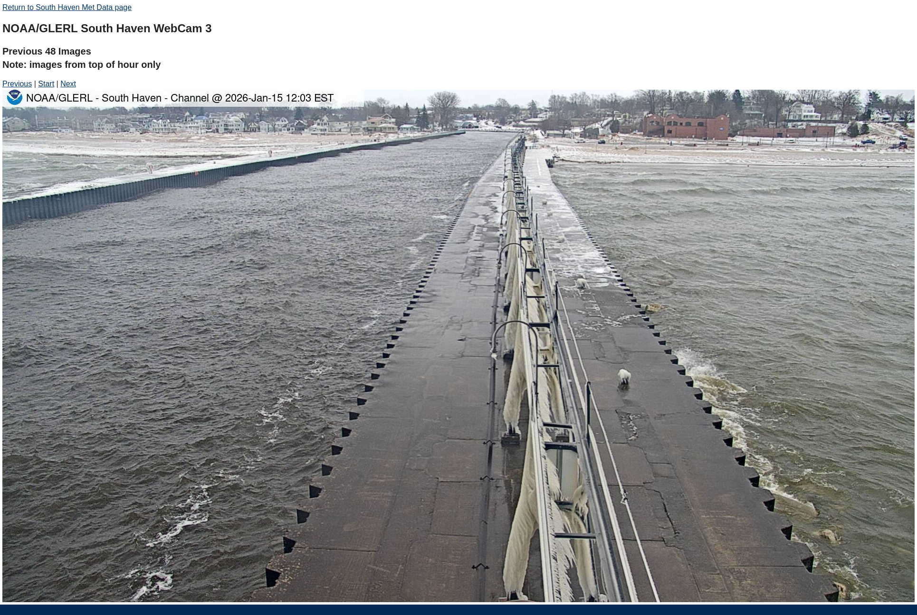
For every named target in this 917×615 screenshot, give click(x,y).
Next (68, 84)
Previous (17, 84)
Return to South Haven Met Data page (67, 7)
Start (46, 84)
